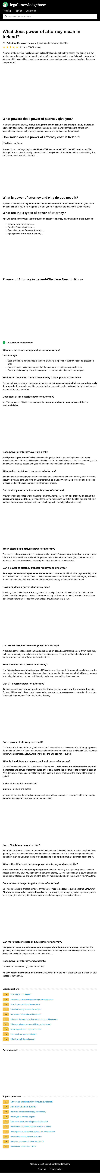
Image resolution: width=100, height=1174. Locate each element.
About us (42, 1169)
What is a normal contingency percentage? (28, 1112)
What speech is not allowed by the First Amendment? (33, 1132)
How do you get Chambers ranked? (25, 1004)
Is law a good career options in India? (26, 1029)
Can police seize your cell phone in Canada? (29, 1122)
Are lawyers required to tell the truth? (26, 1014)
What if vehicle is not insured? (23, 1039)
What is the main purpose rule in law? (26, 1137)
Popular (18, 11)
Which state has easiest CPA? (23, 1147)
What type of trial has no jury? (23, 1117)
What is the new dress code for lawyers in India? (31, 1127)
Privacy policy (56, 1169)
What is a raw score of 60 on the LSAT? (27, 1142)
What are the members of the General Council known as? (34, 1019)
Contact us (31, 11)
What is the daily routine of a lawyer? (26, 1009)
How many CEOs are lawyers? (23, 1107)
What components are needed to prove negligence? (32, 999)
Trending (7, 11)
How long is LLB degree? (21, 994)
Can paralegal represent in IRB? (24, 1034)
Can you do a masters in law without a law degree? (32, 1102)
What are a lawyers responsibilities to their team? (31, 1024)
